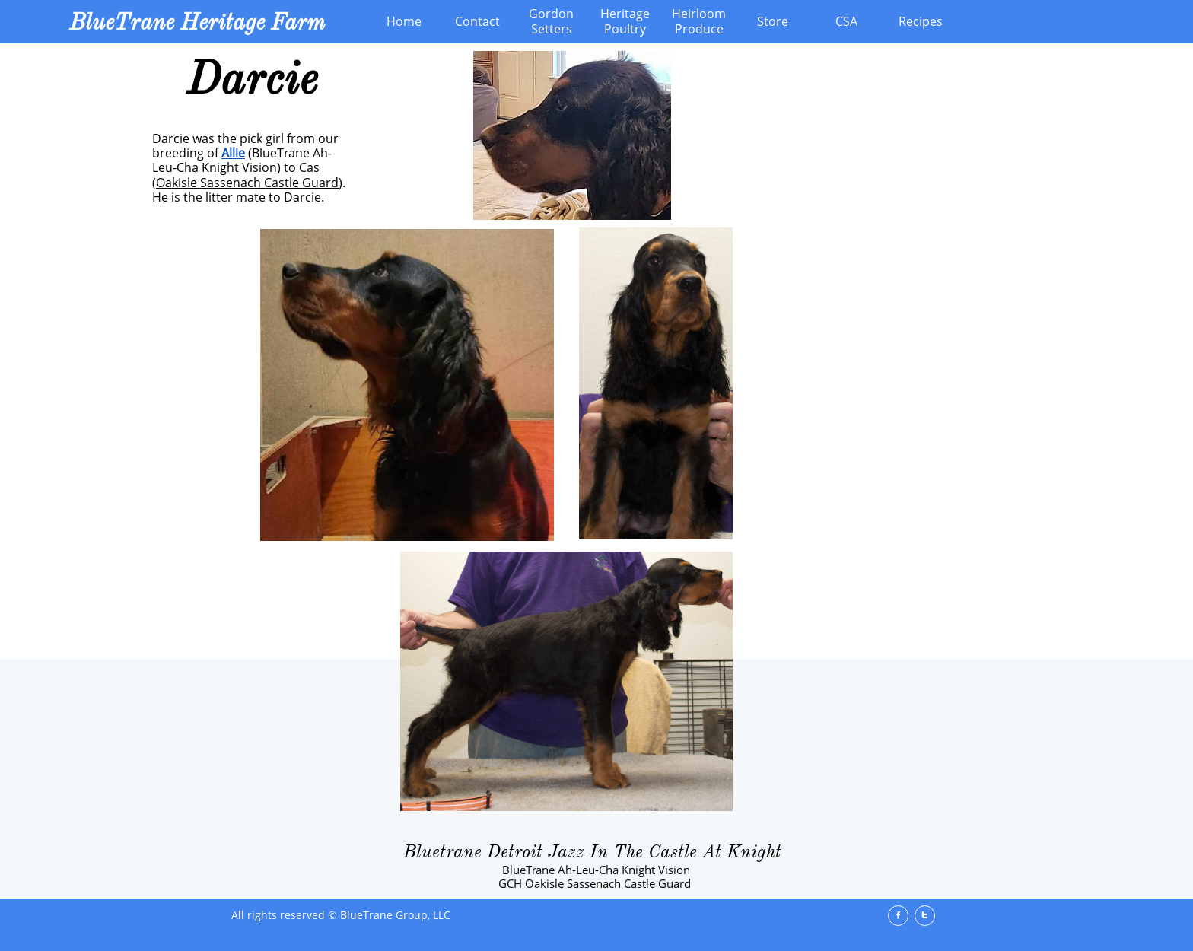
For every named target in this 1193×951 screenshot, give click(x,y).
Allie (233, 153)
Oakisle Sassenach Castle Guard (247, 182)
